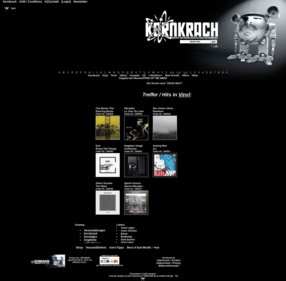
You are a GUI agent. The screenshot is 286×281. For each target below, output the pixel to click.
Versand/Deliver (96, 247)
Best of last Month (139, 247)
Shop (79, 247)
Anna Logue (128, 227)
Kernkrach (94, 75)
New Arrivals (172, 75)
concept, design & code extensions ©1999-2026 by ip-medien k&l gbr (141, 276)
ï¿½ (172, 72)
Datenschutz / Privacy (168, 263)
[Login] (66, 1)
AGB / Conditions (30, 1)
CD (144, 75)
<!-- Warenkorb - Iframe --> (143, 279)
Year (157, 247)
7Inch (114, 75)
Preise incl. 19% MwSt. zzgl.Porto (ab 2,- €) (79, 259)
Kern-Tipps (116, 247)
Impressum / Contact (168, 260)
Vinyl (105, 75)
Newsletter (81, 1)
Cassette (134, 75)
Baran (124, 233)
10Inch (123, 75)
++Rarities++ (155, 75)
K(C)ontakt (52, 1)
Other (195, 75)
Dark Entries (128, 239)
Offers (185, 75)
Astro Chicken (129, 230)
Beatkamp (126, 236)
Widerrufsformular (168, 265)
